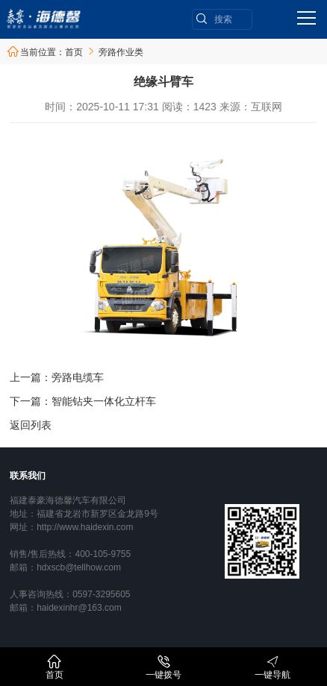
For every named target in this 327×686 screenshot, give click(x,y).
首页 (74, 52)
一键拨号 (163, 667)
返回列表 (31, 425)
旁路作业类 (121, 52)
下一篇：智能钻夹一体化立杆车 (83, 401)
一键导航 (272, 667)
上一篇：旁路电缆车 (57, 377)
